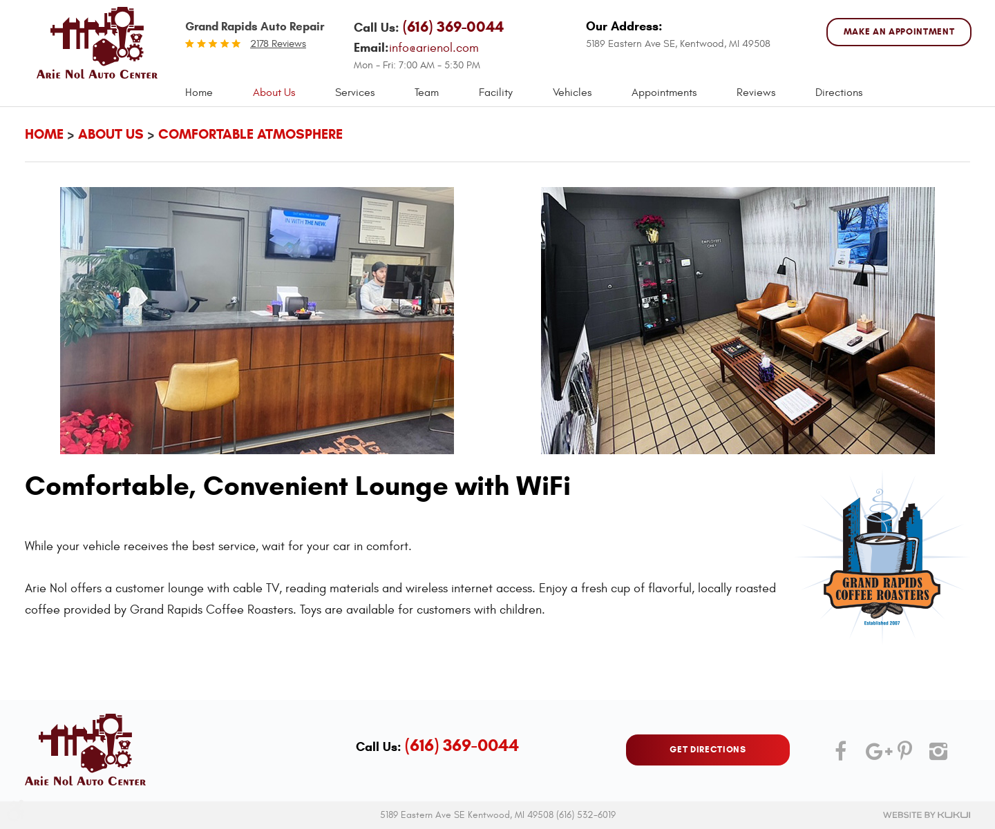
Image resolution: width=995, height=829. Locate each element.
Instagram (936, 756)
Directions (838, 92)
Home (199, 92)
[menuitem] (199, 92)
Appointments (664, 92)
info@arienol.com (434, 48)
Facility (496, 92)
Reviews (756, 92)
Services (355, 92)
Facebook (841, 756)
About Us (274, 92)
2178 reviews (278, 44)
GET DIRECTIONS (708, 749)
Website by (926, 815)
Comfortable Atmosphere (250, 134)
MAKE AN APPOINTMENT (899, 31)
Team (427, 92)
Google (873, 756)
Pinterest (904, 756)
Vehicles (572, 92)
